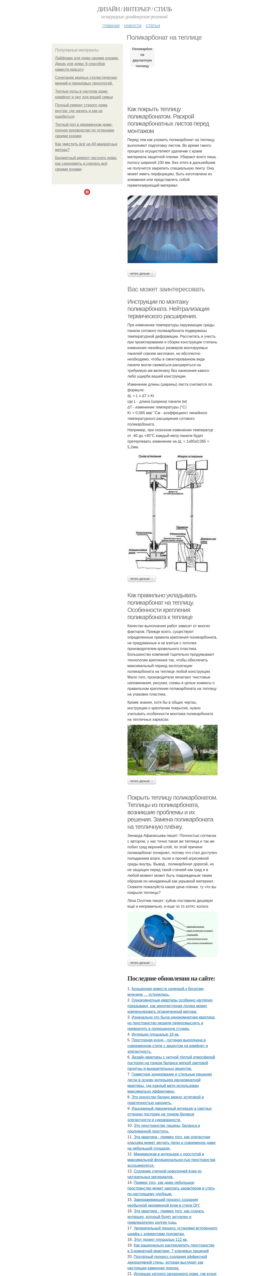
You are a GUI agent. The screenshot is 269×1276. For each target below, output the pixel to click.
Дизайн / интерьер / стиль (134, 9)
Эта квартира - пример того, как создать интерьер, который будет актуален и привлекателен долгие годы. (166, 1216)
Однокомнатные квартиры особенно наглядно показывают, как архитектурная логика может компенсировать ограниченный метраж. (170, 1006)
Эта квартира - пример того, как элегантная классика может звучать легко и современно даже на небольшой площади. (172, 1142)
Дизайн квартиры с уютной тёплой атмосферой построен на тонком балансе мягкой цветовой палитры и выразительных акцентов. (171, 1063)
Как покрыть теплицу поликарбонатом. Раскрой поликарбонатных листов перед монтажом (168, 119)
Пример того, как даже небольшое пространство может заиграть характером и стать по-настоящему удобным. (171, 1188)
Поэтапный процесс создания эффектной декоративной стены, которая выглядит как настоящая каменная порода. (167, 1262)
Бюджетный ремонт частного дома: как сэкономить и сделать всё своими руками (86, 163)
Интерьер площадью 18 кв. (155, 1034)
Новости (132, 25)
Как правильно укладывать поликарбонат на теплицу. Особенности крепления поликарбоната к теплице (162, 606)
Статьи (153, 25)
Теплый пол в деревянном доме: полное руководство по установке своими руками (84, 130)
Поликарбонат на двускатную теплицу (142, 57)
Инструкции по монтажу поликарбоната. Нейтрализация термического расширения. (169, 309)
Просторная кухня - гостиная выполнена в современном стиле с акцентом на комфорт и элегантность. (168, 1045)
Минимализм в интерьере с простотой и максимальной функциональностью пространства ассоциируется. (171, 1159)
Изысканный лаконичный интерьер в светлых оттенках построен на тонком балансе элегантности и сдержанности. (170, 1114)
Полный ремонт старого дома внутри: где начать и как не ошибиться (81, 111)
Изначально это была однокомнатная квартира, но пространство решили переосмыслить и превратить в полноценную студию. (172, 1023)
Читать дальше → (141, 273)
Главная (111, 25)
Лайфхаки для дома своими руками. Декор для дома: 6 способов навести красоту (87, 63)
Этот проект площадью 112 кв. (161, 1240)
